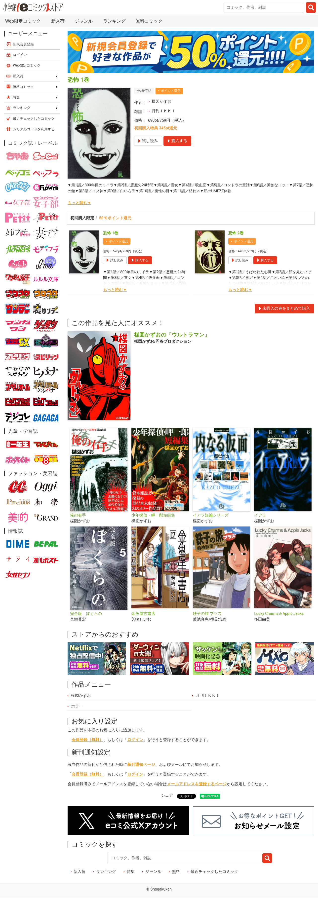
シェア (167, 795)
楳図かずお (161, 101)
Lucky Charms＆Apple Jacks (279, 613)
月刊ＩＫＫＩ (163, 111)
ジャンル (84, 21)
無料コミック (149, 21)
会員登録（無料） (87, 740)
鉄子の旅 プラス (207, 613)
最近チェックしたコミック (214, 871)
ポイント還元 (170, 91)
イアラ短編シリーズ (211, 515)
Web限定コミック (23, 21)
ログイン (135, 740)
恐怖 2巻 (235, 233)
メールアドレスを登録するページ (197, 784)
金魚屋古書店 (143, 613)
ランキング (114, 21)
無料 (176, 871)
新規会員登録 (23, 44)
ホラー (77, 706)
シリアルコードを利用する (34, 129)
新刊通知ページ (141, 764)
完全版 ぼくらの (86, 613)
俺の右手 (78, 515)
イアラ (260, 515)
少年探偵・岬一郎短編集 (153, 515)
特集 (131, 871)
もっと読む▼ (79, 203)
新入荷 (58, 21)
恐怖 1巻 (110, 233)
